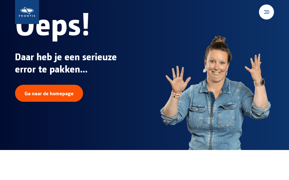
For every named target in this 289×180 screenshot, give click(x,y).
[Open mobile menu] (266, 12)
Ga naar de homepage (49, 93)
